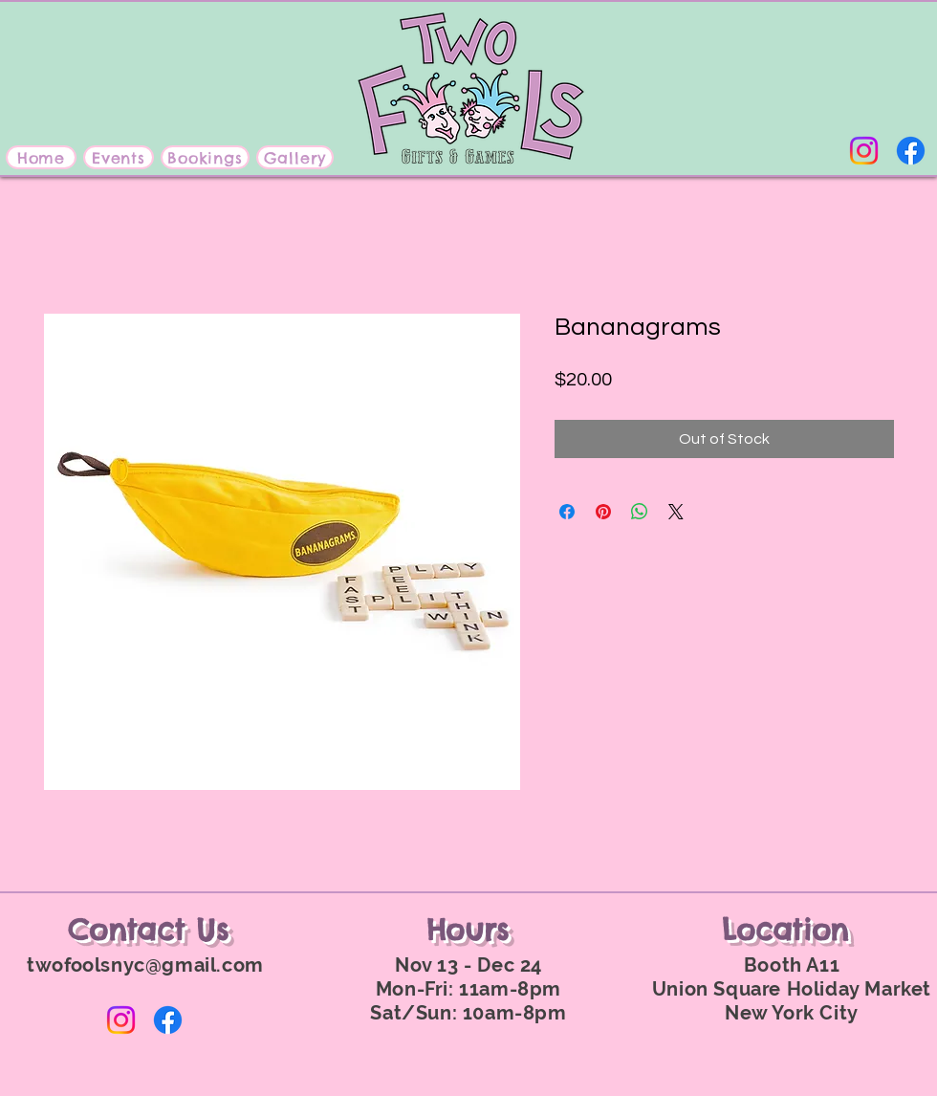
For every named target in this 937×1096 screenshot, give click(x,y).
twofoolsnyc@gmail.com (145, 965)
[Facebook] (910, 150)
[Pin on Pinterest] (603, 511)
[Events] (118, 157)
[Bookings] (205, 157)
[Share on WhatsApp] (639, 511)
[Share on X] (676, 511)
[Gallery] (295, 157)
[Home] (41, 157)
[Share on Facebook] (567, 511)
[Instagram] (864, 150)
